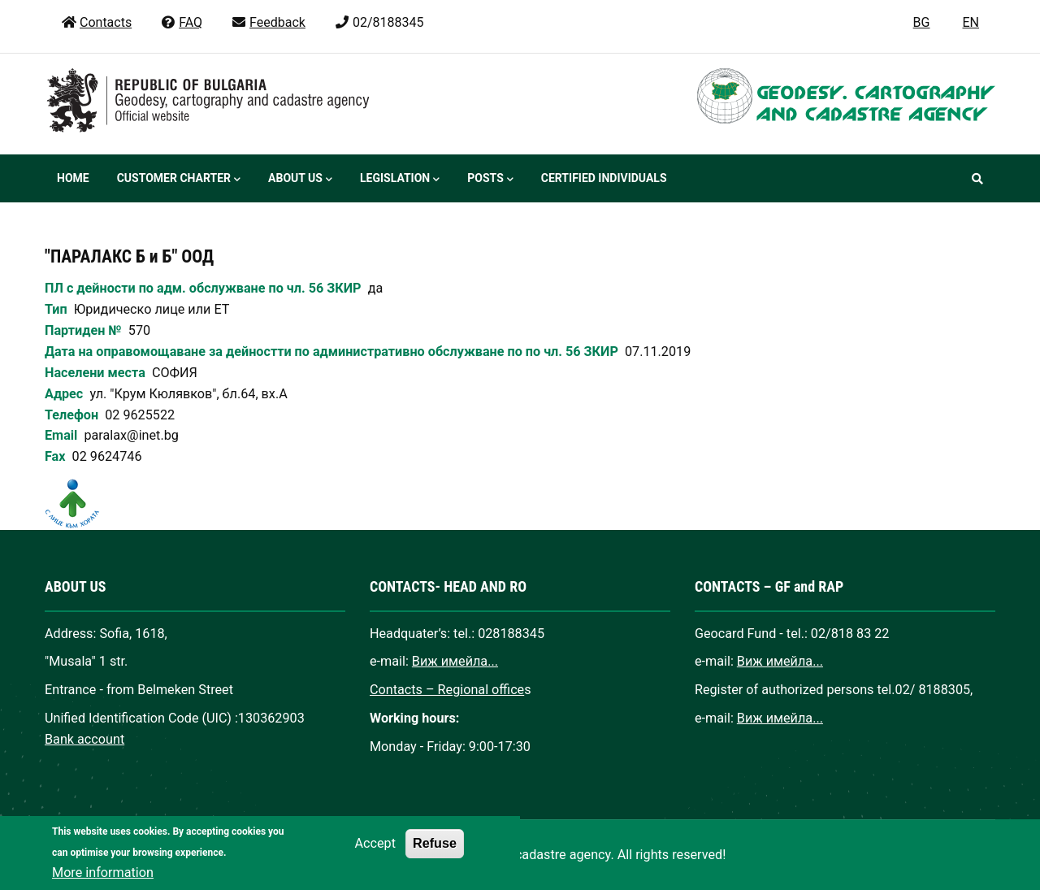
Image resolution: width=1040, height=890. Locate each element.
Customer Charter (178, 179)
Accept (375, 858)
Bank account (84, 739)
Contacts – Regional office (447, 689)
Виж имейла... (455, 661)
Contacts (96, 22)
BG (921, 22)
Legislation (400, 179)
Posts (490, 179)
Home (73, 178)
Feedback (268, 22)
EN (970, 22)
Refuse (435, 858)
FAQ (181, 22)
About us (300, 179)
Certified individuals (604, 178)
